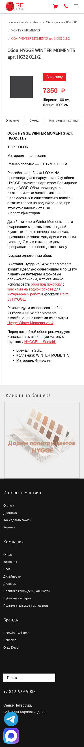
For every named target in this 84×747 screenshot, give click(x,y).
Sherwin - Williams (16, 633)
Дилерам (9, 583)
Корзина (9, 527)
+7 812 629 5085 (19, 691)
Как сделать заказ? (17, 520)
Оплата (8, 505)
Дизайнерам (12, 576)
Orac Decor (11, 647)
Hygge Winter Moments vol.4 (30, 323)
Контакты (10, 562)
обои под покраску (46, 284)
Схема (34, 120)
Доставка (10, 513)
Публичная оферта (17, 598)
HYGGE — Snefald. (40, 342)
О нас (7, 554)
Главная (17, 22)
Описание (12, 120)
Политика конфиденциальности (26, 591)
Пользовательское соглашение (26, 605)
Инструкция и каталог (63, 120)
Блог (6, 569)
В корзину (54, 77)
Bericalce (9, 640)
